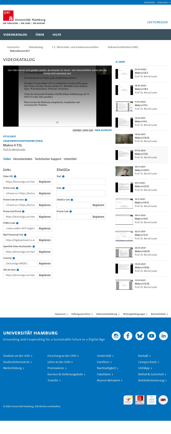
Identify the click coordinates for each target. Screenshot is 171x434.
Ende (61, 188)
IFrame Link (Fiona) (13, 211)
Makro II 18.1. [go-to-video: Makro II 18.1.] (141, 89)
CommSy (9, 258)
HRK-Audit (150, 398)
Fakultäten (104, 374)
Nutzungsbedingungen (134, 313)
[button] (162, 2)
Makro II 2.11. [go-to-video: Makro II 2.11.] (141, 235)
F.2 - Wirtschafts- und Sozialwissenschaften (75, 47)
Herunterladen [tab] (22, 159)
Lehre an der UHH (59, 362)
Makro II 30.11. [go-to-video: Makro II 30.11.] (142, 170)
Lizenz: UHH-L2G (83, 130)
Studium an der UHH (16, 356)
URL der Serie (11, 269)
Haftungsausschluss (80, 313)
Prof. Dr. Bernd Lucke (14, 149)
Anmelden (149, 2)
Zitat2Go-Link (65, 199)
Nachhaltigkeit (106, 368)
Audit (138, 397)
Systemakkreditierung (163, 397)
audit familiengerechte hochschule (128, 400)
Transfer (53, 380)
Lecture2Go (13, 47)
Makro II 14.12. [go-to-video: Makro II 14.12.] (142, 137)
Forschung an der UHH (62, 356)
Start (60, 176)
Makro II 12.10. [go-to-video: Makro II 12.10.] (142, 283)
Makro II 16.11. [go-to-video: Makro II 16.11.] (142, 202)
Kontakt (143, 356)
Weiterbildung (12, 368)
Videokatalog (36, 47)
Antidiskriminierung (151, 380)
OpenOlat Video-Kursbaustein (19, 246)
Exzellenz (103, 362)
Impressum (60, 313)
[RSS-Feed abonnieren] (117, 62)
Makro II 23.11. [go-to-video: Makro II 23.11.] (142, 186)
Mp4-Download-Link (14, 234)
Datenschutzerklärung (106, 313)
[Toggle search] (162, 34)
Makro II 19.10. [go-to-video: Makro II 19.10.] (142, 267)
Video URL (9, 176)
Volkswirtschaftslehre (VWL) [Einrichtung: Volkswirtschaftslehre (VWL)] (23, 141)
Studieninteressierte (16, 362)
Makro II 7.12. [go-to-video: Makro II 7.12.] (141, 154)
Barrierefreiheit (158, 313)
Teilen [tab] (7, 159)
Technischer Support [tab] (48, 159)
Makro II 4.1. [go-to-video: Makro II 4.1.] (141, 121)
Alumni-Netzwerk (108, 380)
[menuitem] (15, 34)
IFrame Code (10, 188)
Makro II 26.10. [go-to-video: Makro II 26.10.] (142, 251)
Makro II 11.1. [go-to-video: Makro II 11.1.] (141, 105)
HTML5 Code (10, 223)
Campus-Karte (147, 362)
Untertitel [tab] (70, 159)
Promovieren (56, 368)
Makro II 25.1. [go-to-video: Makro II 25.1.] (142, 72)
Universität (104, 356)
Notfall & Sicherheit (151, 374)
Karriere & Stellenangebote (65, 374)
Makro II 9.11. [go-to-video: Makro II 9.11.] (141, 218)
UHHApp (144, 368)
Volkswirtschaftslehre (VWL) (123, 47)
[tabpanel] (57, 222)
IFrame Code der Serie (15, 199)
